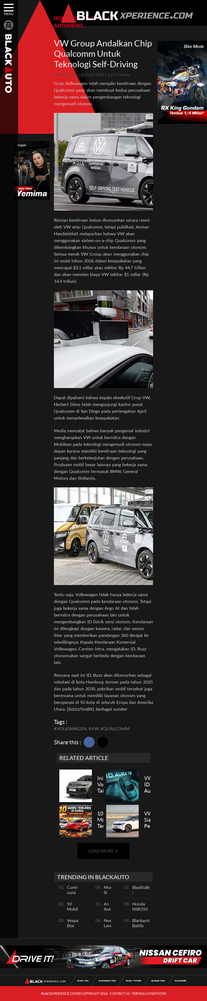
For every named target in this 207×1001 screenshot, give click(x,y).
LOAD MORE (103, 850)
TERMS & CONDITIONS (149, 994)
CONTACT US (120, 994)
